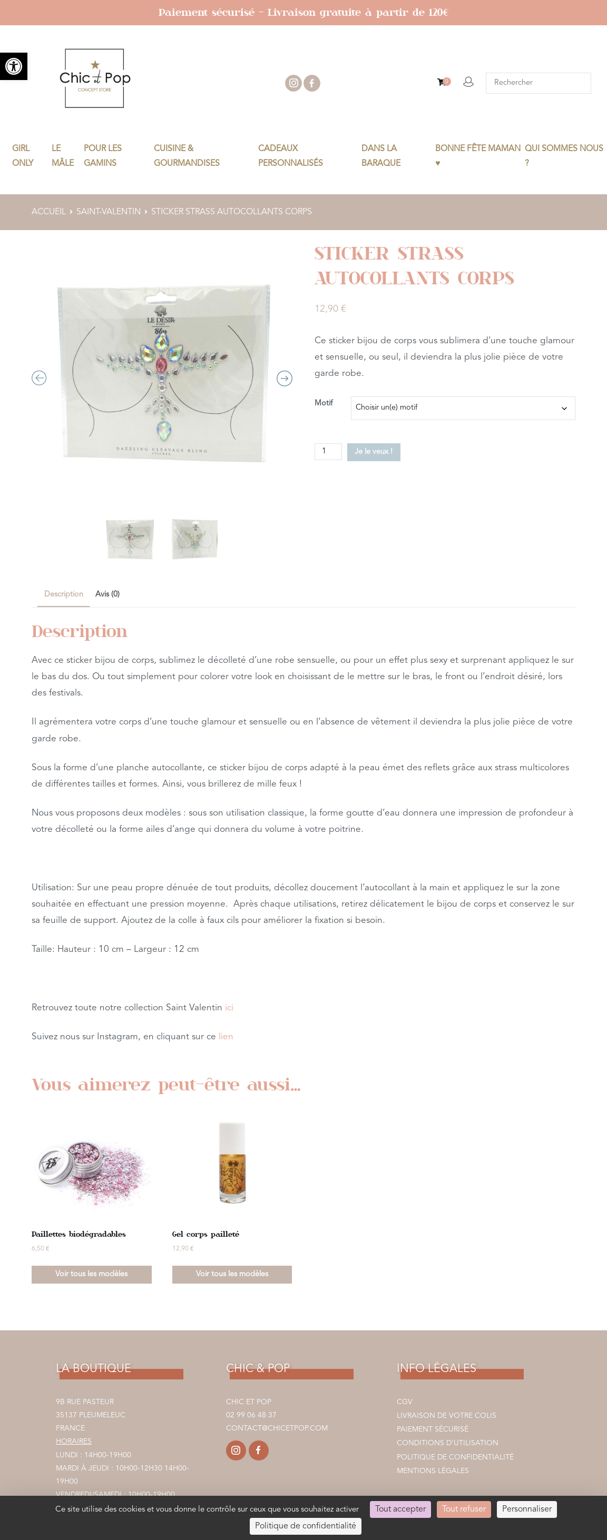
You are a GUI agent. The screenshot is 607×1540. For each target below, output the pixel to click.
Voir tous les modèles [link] (91, 1274)
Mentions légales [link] (433, 1471)
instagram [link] (293, 83)
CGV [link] (405, 1402)
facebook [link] (312, 83)
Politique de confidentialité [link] (455, 1457)
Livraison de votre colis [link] (446, 1415)
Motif (323, 404)
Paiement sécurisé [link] (432, 1429)
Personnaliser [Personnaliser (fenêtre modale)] (527, 1509)
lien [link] (226, 1036)
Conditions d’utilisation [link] (447, 1443)
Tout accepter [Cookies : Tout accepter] (400, 1509)
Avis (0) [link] (107, 595)
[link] (13, 66)
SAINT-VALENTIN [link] (108, 212)
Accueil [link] (49, 212)
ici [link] (229, 1008)
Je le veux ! (374, 452)
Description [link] (63, 595)
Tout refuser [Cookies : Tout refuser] (464, 1509)
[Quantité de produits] (328, 452)
